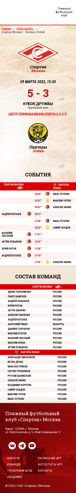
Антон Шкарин (17, 310)
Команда (14, 464)
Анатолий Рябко (18, 324)
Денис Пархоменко (19, 291)
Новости (13, 458)
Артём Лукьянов (18, 347)
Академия (14, 477)
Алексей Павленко (19, 315)
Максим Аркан (16, 342)
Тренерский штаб (19, 470)
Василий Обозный (19, 338)
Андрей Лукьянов (18, 301)
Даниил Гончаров (19, 328)
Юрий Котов (15, 305)
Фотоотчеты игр (50, 464)
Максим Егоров (17, 333)
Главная (6, 28)
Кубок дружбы (25, 28)
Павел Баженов (17, 296)
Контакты (45, 470)
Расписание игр (49, 458)
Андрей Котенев (17, 319)
